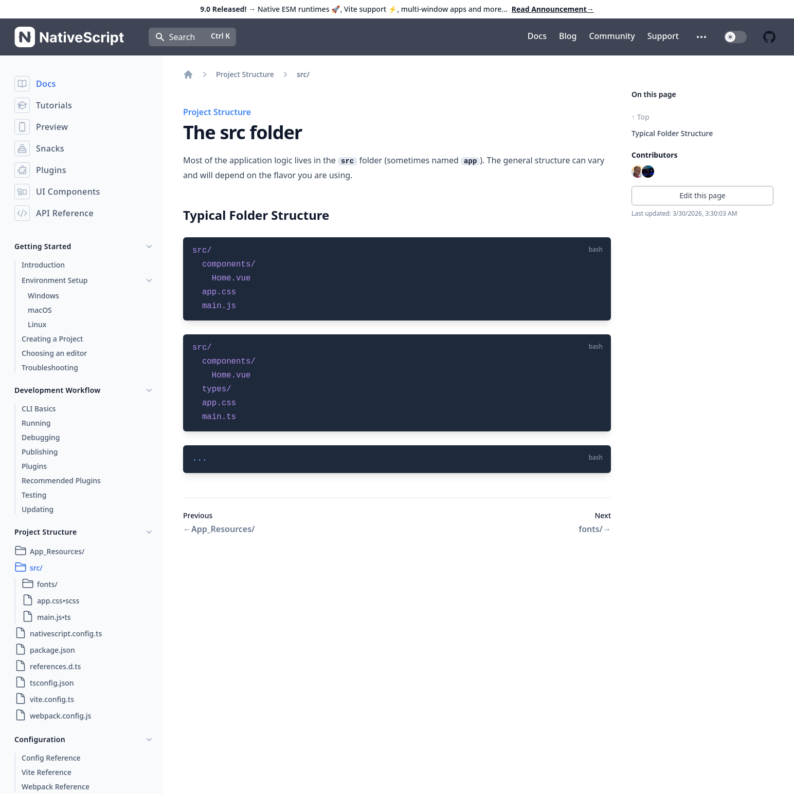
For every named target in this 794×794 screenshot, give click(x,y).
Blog (567, 36)
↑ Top (640, 117)
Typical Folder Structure (672, 133)
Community (612, 36)
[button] (701, 37)
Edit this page (702, 195)
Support (663, 36)
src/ (303, 74)
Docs (537, 36)
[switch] (735, 37)
